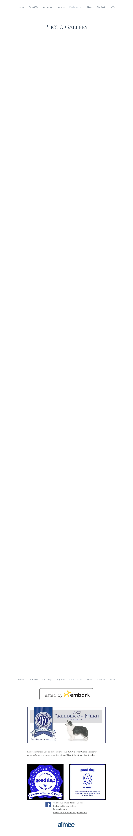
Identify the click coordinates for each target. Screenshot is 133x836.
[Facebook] (48, 804)
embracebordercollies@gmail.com (70, 812)
